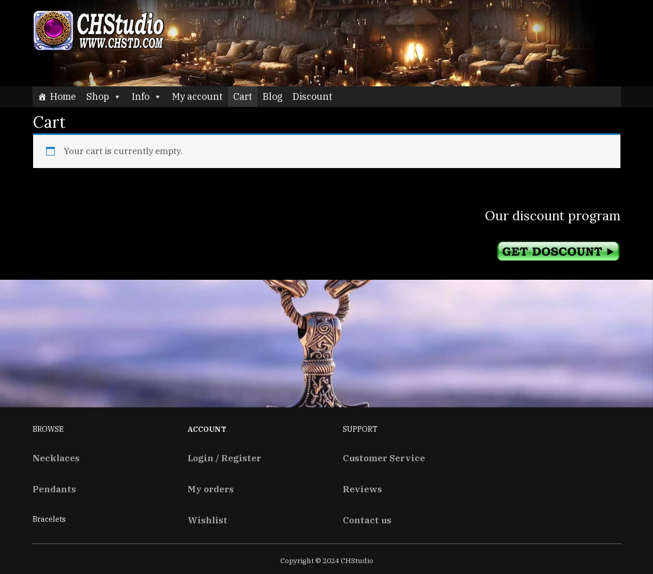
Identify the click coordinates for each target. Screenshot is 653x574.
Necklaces (56, 458)
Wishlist (207, 520)
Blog (272, 96)
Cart (242, 96)
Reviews (362, 489)
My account (197, 96)
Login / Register (224, 458)
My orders (211, 489)
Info (147, 96)
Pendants (54, 489)
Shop (104, 96)
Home (63, 96)
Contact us (367, 520)
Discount (312, 96)
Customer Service (384, 458)
